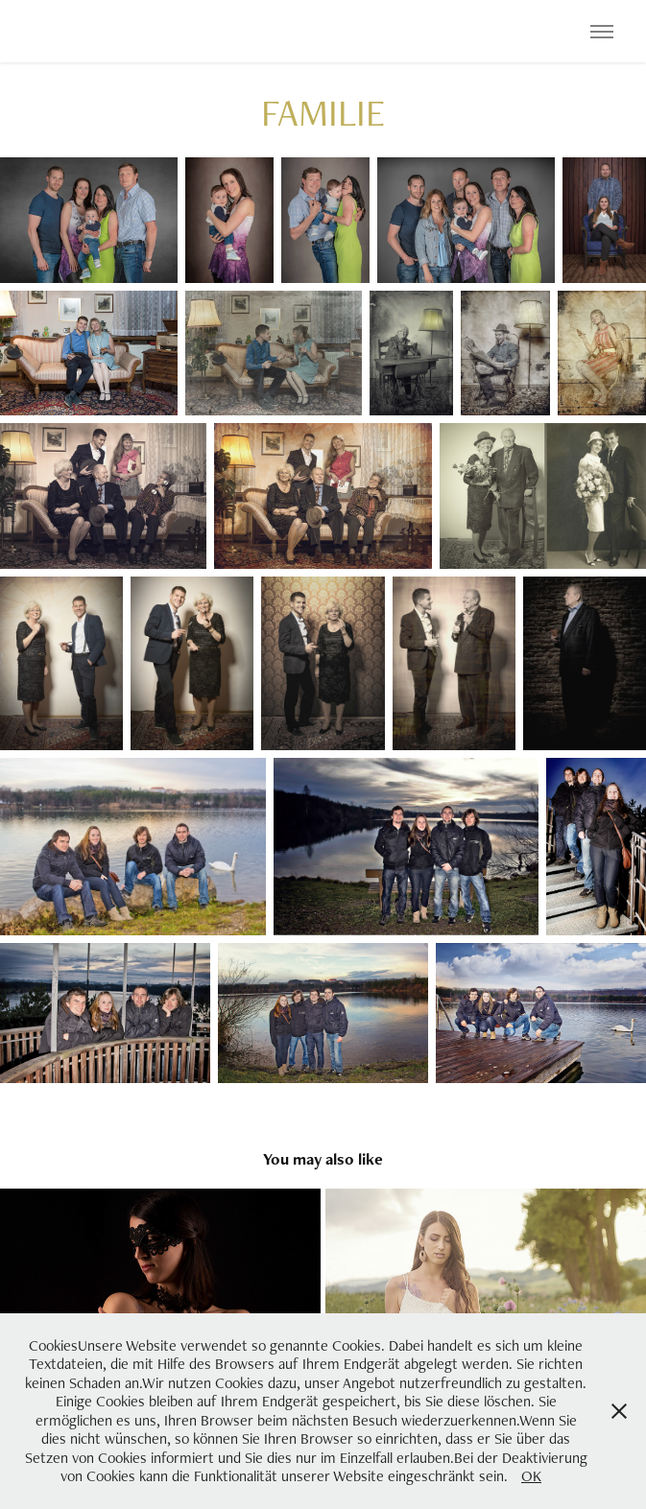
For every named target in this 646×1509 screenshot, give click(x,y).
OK (531, 1476)
